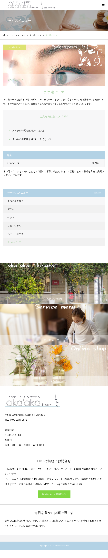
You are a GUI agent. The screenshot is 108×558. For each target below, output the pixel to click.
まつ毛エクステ (15, 201)
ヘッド (10, 217)
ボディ (10, 209)
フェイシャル (14, 225)
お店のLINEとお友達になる (54, 494)
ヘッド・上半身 (15, 234)
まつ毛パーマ (15, 47)
